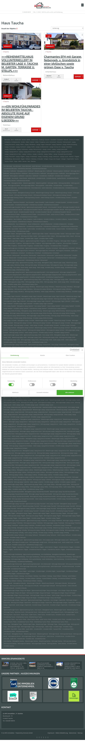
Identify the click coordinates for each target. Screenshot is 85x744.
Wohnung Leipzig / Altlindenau (32, 291)
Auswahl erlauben (42, 392)
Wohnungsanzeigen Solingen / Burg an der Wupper (16, 595)
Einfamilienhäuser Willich (22, 631)
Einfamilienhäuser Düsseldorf (51, 205)
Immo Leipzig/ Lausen (48, 540)
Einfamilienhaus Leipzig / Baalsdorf (38, 308)
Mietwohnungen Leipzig (59, 262)
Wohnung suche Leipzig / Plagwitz (34, 516)
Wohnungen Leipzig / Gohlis (35, 337)
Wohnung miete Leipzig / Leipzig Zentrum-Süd (48, 453)
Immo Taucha (38, 610)
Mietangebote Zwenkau (18, 641)
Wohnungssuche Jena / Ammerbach (26, 250)
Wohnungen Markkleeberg (32, 557)
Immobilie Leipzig (49, 267)
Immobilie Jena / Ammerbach (17, 253)
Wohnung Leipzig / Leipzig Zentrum (49, 424)
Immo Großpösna (8, 219)
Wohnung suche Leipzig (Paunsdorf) (13, 274)
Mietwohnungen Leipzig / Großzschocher (22, 347)
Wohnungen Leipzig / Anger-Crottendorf (20, 299)
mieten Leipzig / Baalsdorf (67, 306)
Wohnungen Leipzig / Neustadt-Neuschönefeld (40, 494)
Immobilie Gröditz (40, 229)
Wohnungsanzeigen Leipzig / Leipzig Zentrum (28, 424)
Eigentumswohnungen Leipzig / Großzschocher (15, 344)
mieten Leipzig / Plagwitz (24, 518)
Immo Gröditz (7, 229)
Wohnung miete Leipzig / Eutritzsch (18, 330)
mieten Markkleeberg (59, 559)
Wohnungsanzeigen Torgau (28, 626)
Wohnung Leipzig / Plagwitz (10, 518)
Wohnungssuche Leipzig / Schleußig (55, 530)
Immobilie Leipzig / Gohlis (10, 342)
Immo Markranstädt (46, 564)
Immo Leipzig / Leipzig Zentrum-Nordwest (14, 438)
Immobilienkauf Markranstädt (18, 569)
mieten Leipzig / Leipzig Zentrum (67, 424)
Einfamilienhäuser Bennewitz (39, 168)
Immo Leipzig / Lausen (9, 400)
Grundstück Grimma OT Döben (28, 214)
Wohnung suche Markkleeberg (64, 557)
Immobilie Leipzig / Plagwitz (38, 518)
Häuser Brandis (23, 178)
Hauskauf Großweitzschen (19, 226)
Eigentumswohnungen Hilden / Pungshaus (14, 241)
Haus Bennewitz (17, 166)
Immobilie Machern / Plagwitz (66, 547)
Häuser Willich (21, 629)
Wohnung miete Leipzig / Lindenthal (23, 479)
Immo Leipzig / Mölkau (49, 484)
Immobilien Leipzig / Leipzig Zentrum (26, 426)
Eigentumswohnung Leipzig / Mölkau (33, 484)
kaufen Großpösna (38, 219)
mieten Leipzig (40, 267)
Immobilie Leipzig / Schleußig (45, 532)
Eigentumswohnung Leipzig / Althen (33, 279)
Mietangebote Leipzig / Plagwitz (24, 513)
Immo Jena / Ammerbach (52, 248)
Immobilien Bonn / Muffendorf (62, 176)
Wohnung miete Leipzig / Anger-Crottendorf (42, 299)
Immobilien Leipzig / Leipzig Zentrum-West (64, 467)
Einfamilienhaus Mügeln (10, 573)
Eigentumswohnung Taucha (27, 610)
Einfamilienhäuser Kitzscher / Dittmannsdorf (37, 260)
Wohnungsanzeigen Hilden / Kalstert (65, 236)
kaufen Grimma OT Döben (57, 214)
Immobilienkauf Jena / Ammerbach (50, 253)
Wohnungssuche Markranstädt (11, 566)
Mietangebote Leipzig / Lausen (23, 400)
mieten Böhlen (49, 185)
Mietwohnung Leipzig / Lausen (57, 400)
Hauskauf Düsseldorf (9, 205)
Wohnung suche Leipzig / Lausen (29, 402)
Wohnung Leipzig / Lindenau (16, 475)
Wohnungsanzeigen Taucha (71, 612)
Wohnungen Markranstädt (58, 564)
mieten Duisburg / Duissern (48, 197)
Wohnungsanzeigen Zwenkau (39, 643)
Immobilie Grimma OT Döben (72, 214)
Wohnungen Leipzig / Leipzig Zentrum (18, 422)
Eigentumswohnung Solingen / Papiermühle (39, 600)
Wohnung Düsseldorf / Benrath (73, 209)
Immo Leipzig (37, 262)
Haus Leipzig (16, 267)
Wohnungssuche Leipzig (57, 265)
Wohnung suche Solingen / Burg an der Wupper (38, 593)
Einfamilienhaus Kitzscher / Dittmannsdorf (14, 260)
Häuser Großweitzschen (34, 224)
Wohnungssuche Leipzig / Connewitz (61, 323)
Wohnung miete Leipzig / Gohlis (50, 337)
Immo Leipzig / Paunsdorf (52, 503)
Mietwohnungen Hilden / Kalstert (40, 233)
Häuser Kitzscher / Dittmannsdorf (45, 255)
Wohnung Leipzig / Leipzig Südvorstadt (53, 414)
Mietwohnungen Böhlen (29, 183)
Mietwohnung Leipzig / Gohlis (19, 337)
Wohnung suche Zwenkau (10, 643)
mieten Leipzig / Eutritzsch (31, 332)
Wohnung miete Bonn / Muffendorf (19, 173)
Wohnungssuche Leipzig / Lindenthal (61, 479)
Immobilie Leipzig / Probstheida (27, 525)
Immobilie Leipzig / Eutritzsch (46, 332)
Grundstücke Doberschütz (10, 188)
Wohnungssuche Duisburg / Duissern (62, 195)
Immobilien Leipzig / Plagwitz (53, 518)
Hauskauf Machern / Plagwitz (21, 549)
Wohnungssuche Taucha (57, 612)
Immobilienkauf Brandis (73, 178)
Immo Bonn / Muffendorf (10, 171)
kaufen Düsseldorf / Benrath (11, 212)
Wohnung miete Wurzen (66, 634)
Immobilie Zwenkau (72, 643)
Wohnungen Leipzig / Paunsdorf (48, 506)
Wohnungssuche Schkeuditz (32, 585)
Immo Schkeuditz (8, 583)
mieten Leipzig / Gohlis (71, 340)
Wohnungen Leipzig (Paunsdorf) (68, 272)
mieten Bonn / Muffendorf (31, 176)
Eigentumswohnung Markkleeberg (31, 554)
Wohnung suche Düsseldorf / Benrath (13, 209)
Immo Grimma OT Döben (43, 214)
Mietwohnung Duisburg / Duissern (63, 193)
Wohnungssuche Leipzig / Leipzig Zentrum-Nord (27, 434)
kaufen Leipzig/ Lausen (67, 542)
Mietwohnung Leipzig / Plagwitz (58, 513)
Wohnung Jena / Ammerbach (63, 250)
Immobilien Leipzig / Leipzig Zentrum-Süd (54, 458)
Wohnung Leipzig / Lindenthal (21, 482)
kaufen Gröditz (31, 229)
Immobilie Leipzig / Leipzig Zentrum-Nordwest (67, 446)
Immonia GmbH (28, 733)
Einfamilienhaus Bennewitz (24, 168)
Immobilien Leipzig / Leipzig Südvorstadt (41, 417)
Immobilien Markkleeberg (10, 561)
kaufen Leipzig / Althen (63, 282)
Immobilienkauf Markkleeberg (24, 561)
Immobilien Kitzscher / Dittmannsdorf (26, 258)
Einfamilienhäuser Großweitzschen (69, 226)
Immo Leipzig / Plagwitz (9, 513)
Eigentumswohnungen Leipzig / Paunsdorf (14, 503)
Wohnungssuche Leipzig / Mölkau (20, 487)
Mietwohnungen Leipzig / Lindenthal (44, 477)
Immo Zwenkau (7, 641)
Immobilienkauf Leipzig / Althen (30, 284)
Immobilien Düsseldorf (72, 202)
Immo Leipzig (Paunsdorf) (52, 272)
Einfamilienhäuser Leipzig (22, 270)
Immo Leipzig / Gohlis (47, 335)
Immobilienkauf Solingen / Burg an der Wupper (49, 598)
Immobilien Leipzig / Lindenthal (68, 482)
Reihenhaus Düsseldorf (19, 202)
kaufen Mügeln (31, 571)
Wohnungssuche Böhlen (14, 185)
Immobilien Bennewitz (58, 166)
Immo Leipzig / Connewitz (10, 320)
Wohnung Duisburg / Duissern (32, 197)
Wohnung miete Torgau (64, 624)
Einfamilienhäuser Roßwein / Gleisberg (32, 581)
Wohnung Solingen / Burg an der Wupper (40, 595)
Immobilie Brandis (40, 178)
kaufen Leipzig (32, 267)
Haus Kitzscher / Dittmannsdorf (28, 255)
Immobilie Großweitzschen (60, 224)
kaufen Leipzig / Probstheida (11, 525)
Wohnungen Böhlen (53, 183)
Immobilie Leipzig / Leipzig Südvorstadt (20, 417)
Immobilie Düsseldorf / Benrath (26, 212)
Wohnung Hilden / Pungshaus (70, 243)
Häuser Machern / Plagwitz (37, 547)
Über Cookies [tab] (70, 355)
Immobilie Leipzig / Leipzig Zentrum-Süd (33, 458)
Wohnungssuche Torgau (14, 626)
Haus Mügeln (15, 571)
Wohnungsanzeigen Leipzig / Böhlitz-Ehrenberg (38, 315)
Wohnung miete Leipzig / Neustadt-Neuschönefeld (65, 494)
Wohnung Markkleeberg (35, 559)
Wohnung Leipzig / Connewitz (21, 325)
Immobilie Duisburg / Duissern (63, 197)
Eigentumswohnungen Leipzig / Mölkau (13, 484)
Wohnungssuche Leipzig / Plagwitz (52, 516)
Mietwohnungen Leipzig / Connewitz (44, 320)
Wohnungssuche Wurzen (14, 636)
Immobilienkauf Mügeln (72, 571)
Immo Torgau (7, 624)
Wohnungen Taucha (9, 612)
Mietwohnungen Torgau (29, 624)
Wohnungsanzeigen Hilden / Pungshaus (52, 243)
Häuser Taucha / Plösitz (33, 619)
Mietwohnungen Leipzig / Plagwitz (41, 513)
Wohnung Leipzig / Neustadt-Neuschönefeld (23, 499)
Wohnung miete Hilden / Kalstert (12, 236)
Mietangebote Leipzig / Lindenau (25, 470)
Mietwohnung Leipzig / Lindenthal (63, 477)
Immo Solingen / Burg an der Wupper (67, 590)
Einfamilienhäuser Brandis (23, 180)
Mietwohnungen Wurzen (30, 634)
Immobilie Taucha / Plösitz (58, 619)
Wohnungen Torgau (52, 624)
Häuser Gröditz (23, 229)
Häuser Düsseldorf (39, 202)
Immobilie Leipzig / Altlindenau (63, 291)
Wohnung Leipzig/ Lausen (54, 542)
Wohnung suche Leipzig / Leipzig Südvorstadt (60, 412)
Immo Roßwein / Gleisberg (31, 576)
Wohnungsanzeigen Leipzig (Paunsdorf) (51, 274)
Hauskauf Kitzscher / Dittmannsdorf (46, 258)
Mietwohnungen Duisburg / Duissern (45, 193)
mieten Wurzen (50, 636)
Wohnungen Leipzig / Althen (61, 279)
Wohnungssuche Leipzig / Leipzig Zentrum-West (27, 465)
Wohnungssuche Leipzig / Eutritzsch (56, 330)
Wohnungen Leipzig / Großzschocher (63, 347)
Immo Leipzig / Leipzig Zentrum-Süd (13, 450)
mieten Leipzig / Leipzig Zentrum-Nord (21, 436)
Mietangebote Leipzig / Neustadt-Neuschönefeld (37, 491)
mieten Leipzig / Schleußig (30, 532)
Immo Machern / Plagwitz (10, 547)
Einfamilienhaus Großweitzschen (51, 226)
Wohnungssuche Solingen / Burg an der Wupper (63, 593)
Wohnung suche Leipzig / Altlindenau (43, 289)
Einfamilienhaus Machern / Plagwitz (56, 549)
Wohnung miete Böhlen (64, 183)
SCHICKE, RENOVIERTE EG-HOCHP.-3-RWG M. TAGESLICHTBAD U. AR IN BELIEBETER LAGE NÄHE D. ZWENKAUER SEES (72, 666)
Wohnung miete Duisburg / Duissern (23, 195)
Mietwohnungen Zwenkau (31, 641)
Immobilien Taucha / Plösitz (73, 619)
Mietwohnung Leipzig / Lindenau (61, 470)
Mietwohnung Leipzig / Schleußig (61, 528)
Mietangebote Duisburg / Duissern (26, 193)
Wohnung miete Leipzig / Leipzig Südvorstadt (36, 412)
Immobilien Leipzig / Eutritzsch (61, 332)
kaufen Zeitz (13, 639)
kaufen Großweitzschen (47, 224)
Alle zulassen (69, 392)
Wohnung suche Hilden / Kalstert (29, 236)
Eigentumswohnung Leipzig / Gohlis (32, 335)
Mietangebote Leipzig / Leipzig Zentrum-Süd (34, 450)
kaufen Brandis (31, 178)
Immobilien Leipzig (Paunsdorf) (37, 277)
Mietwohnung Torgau (41, 624)
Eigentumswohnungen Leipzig (11, 262)
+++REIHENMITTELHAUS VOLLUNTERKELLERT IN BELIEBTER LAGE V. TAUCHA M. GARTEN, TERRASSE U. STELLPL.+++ (19, 63)
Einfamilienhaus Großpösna (25, 221)
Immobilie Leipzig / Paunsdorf (31, 511)
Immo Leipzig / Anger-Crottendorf (12, 296)
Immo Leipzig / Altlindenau (10, 287)
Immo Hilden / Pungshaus (53, 241)
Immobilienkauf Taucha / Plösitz (25, 622)
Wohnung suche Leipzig (44, 265)
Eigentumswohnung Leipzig (26, 262)
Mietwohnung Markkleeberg (18, 557)
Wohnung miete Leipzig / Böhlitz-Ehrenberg (41, 313)
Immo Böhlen (7, 183)
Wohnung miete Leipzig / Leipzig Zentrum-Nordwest (68, 441)
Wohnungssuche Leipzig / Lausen (46, 402)
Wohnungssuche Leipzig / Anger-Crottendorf (15, 301)
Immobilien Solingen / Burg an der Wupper (26, 598)
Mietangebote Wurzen (17, 634)
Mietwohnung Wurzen (42, 634)
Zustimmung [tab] (14, 355)
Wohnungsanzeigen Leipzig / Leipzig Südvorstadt (31, 414)
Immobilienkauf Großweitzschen (34, 226)
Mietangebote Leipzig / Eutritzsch (25, 328)
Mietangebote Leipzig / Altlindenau (26, 287)
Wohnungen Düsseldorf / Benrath (71, 207)
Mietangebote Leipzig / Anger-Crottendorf (31, 296)
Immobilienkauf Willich (68, 629)
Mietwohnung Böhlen (41, 183)
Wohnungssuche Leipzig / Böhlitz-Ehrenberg (15, 315)
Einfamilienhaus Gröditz (10, 231)
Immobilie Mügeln (40, 571)
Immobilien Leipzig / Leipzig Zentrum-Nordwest (15, 448)
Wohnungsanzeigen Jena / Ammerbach (45, 250)
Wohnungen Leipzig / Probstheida (71, 520)
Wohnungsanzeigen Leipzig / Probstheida (54, 523)
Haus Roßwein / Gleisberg (45, 576)
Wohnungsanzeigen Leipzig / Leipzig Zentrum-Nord (53, 434)
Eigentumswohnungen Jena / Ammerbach (14, 248)
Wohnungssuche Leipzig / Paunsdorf (26, 508)
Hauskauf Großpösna (73, 219)
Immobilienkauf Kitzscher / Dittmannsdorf (65, 258)
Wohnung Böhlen (40, 185)
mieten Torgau (48, 626)
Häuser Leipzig (24, 267)
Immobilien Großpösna (61, 219)
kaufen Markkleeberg (47, 559)
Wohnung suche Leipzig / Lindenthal (42, 479)
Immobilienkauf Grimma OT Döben (28, 217)
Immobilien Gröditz (50, 229)
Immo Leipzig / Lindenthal (10, 477)
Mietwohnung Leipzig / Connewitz (62, 320)
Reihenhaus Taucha (19, 612)
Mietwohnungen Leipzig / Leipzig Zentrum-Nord (59, 429)
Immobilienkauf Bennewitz (10, 168)
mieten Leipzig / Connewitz (36, 325)
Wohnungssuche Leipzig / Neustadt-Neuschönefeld (43, 496)
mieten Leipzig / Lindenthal (36, 482)
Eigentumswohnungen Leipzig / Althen (13, 279)
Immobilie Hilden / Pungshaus (25, 246)
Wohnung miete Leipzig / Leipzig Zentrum (39, 422)
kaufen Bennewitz (36, 166)
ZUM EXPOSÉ (36, 80)
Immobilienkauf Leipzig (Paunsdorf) (54, 277)
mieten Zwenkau (62, 643)
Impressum (51, 733)
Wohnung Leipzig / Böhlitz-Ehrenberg (60, 315)
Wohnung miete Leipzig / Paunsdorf (66, 506)
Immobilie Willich (38, 629)
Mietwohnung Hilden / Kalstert (57, 233)
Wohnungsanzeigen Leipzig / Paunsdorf (46, 508)
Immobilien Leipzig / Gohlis (24, 342)
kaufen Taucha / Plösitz (45, 619)
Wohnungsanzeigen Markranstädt (28, 566)
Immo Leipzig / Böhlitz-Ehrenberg (12, 311)
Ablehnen (15, 392)
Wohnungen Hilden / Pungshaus (68, 241)
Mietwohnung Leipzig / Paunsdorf (31, 506)
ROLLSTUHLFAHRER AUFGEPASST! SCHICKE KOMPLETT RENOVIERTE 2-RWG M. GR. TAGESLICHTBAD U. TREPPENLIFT (45, 667)
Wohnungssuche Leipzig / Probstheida (33, 523)
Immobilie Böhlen (58, 185)
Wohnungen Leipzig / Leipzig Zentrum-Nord (31, 431)
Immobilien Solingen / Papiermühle (58, 605)
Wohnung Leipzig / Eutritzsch (16, 332)
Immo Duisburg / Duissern (10, 193)
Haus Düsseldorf (30, 202)
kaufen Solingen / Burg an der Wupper (61, 595)
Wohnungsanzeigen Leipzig (70, 265)
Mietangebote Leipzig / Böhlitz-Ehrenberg (31, 311)
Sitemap (80, 733)
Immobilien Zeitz (30, 639)
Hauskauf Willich (57, 629)
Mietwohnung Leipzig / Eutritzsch (61, 328)
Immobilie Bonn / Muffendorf (46, 176)
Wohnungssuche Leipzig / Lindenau (55, 472)
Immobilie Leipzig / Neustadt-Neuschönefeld (68, 499)
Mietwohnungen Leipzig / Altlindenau (45, 287)
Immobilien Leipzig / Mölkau (19, 489)
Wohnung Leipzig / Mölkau (55, 487)
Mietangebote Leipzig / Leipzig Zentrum (30, 419)
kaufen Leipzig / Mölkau (69, 487)
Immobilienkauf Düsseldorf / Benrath (62, 212)
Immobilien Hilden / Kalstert (46, 238)
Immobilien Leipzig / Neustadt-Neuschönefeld (15, 501)
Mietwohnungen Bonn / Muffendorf (43, 171)
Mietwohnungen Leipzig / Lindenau (43, 470)
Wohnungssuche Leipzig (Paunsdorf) (32, 274)
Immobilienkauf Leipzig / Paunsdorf (65, 511)
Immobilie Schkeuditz (9, 588)
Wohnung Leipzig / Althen (50, 282)
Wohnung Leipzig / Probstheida (73, 523)
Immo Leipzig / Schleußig (10, 528)
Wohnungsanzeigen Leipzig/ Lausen (38, 542)
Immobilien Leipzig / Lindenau (60, 475)
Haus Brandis (15, 178)
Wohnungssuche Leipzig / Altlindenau (62, 289)
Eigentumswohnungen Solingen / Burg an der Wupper (17, 590)
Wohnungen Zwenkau (57, 641)
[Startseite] (42, 5)
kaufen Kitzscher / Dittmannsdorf (63, 255)
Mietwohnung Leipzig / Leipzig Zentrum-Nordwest (16, 441)
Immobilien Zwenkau (9, 646)
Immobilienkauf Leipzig (70, 267)
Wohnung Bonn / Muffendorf (17, 176)
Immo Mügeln (7, 571)
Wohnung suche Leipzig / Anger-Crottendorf (65, 299)
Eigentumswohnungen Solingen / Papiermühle (15, 600)
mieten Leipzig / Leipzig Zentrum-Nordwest (44, 446)
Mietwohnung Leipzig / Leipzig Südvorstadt (67, 409)
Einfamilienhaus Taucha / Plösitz (42, 622)
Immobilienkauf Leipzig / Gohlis (39, 342)
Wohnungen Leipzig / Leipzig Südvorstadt (14, 412)
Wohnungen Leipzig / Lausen (73, 400)
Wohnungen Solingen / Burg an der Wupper (15, 593)
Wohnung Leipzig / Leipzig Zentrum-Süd (71, 455)
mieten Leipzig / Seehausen (64, 535)
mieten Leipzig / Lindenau (30, 475)
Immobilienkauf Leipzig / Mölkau (35, 489)
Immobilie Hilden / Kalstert (31, 238)
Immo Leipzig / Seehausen (31, 535)
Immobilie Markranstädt (68, 566)
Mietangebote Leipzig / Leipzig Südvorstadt (21, 409)
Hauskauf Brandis (61, 178)
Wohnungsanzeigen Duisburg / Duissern (14, 197)
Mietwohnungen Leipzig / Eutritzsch (43, 328)
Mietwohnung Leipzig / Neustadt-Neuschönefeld (16, 494)
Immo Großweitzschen (9, 224)
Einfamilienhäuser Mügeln (23, 573)
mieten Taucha (41, 614)
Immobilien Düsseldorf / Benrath (43, 212)
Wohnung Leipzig (8, 267)
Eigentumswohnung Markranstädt (31, 564)
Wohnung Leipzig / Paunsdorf (64, 508)
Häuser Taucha (24, 614)
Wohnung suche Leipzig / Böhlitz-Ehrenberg (64, 313)
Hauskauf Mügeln (60, 571)
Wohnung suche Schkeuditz (17, 585)
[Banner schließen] (82, 350)
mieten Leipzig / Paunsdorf (16, 511)
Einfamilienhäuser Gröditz (23, 231)
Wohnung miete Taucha (31, 612)
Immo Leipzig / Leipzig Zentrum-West (13, 460)
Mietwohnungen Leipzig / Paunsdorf (13, 506)
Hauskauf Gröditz (60, 229)
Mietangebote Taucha (47, 610)
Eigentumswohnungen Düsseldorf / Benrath (15, 207)
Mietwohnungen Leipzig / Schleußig (43, 528)
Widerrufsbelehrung (62, 733)
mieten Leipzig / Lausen (18, 405)
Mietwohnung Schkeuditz (48, 583)
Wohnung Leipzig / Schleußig (16, 532)
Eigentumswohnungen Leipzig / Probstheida (15, 520)
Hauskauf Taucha (70, 614)
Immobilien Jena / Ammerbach (33, 253)
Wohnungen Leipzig (9, 265)
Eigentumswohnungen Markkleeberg (13, 554)
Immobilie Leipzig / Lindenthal (51, 482)
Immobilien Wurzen (70, 636)
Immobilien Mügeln (50, 571)
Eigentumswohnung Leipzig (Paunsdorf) (35, 272)
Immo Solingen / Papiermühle (58, 600)
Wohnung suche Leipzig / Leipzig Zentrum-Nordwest (17, 443)
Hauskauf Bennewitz (70, 166)
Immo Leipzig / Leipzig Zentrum (11, 419)
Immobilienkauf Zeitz (40, 639)
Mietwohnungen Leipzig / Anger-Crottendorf (54, 296)
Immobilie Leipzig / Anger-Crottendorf (23, 303)
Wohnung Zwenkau (52, 643)
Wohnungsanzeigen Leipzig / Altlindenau (14, 291)
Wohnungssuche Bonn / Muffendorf (56, 173)
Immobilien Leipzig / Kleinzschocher (21, 397)
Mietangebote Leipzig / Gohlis (61, 335)
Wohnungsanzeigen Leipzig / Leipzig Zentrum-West (53, 465)
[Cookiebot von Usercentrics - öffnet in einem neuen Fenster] (71, 350)
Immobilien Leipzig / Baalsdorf (21, 308)
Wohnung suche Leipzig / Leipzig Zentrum (60, 422)
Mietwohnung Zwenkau (45, 641)
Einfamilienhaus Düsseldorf (36, 205)
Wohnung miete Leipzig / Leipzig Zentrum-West (54, 463)
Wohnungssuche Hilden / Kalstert (46, 236)
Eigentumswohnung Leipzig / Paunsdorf (36, 503)
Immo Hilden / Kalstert (9, 233)
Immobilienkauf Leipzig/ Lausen (34, 544)
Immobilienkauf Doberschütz (11, 190)
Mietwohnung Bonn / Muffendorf (61, 171)
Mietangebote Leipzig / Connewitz (25, 320)
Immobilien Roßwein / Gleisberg (33, 578)
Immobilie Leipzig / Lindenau (45, 475)
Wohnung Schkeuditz (61, 585)
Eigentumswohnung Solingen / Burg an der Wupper (44, 590)
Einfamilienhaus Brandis (10, 180)
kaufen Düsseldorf (49, 202)
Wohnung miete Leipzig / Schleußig (18, 530)
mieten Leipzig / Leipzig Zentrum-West (21, 467)
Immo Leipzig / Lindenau (10, 470)
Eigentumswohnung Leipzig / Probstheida (37, 520)
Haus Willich (14, 629)
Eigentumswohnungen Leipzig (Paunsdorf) (14, 272)
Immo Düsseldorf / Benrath (55, 207)
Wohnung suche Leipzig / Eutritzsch (37, 330)
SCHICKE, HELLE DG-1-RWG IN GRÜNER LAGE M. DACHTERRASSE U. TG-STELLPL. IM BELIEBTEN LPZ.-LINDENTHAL (18, 666)
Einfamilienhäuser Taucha (35, 617)
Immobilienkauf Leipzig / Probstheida (62, 525)
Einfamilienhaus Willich (9, 631)
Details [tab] (42, 355)
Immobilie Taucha (50, 614)
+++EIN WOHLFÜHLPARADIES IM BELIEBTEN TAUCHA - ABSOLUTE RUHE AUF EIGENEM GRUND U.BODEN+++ (20, 113)
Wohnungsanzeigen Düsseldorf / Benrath (53, 209)
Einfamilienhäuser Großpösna (40, 221)
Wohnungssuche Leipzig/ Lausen (20, 542)
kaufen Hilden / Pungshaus (10, 246)
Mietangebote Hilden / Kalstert (23, 233)
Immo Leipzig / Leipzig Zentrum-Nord (13, 429)
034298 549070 (27, 12)
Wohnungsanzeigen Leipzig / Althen (34, 282)
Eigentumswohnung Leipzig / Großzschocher (39, 344)
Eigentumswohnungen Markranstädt (13, 564)
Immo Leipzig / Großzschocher (59, 344)
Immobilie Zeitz (21, 639)
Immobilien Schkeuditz (21, 588)
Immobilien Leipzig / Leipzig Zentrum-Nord (64, 436)
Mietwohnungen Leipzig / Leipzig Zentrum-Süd (57, 450)
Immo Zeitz (6, 639)
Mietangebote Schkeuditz (19, 583)
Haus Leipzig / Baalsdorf (40, 306)
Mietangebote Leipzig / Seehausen (47, 535)
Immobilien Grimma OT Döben (11, 217)
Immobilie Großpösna (49, 219)
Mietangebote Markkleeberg (59, 554)
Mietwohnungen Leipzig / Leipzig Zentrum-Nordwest (64, 438)
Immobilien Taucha (60, 614)
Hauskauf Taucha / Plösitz (10, 622)
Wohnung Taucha (8, 614)
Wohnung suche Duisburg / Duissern (43, 195)
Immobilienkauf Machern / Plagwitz (38, 549)
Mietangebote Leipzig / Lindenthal (26, 477)
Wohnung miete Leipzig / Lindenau (17, 472)
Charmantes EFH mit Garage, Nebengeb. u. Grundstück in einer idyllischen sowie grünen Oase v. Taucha (63, 62)
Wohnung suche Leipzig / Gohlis (67, 337)
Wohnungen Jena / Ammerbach (67, 248)
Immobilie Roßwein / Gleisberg (16, 578)
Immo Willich (7, 629)
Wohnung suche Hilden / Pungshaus (13, 243)
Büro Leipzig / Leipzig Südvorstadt (12, 407)
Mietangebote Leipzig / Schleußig (25, 528)
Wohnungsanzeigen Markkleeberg (19, 559)
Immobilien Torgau (67, 626)
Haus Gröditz (15, 229)
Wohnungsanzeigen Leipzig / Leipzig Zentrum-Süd (47, 455)
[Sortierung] (67, 28)
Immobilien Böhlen (68, 185)
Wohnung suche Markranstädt (73, 564)
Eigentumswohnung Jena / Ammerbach (35, 248)
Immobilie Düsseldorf (60, 202)
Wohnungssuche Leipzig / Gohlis (12, 340)
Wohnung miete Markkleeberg (47, 557)
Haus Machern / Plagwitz (23, 547)
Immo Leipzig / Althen (48, 279)
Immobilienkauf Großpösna (10, 221)
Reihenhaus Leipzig (19, 265)
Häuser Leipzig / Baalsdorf (53, 306)
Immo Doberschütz (36, 188)
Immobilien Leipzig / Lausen (46, 405)
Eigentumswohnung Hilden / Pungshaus (36, 241)
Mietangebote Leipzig (47, 262)
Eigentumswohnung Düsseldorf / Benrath (37, 207)
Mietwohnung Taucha (72, 610)
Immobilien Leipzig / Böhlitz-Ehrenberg (42, 318)
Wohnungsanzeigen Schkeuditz (47, 585)
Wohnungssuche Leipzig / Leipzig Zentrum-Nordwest (44, 443)
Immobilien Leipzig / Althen (14, 284)
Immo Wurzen (7, 634)
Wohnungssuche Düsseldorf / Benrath (33, 209)
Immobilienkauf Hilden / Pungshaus (59, 246)
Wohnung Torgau (40, 626)
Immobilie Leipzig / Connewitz (51, 325)
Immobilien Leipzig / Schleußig (61, 532)
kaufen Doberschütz (47, 188)
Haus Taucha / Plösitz (21, 619)
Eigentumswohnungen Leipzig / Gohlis (13, 335)
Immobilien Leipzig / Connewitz (67, 325)
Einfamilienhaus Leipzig (9, 270)
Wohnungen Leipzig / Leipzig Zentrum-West (30, 463)
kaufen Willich (29, 629)
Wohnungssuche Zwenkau (24, 643)
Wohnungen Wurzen (54, 634)
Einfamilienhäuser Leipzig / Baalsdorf (57, 308)
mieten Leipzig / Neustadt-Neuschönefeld (45, 499)
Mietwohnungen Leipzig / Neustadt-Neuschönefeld (62, 491)
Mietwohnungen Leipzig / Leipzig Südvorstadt (44, 409)
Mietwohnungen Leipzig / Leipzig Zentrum (51, 419)
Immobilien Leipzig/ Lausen (19, 544)
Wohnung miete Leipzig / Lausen (12, 402)
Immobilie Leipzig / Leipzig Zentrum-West (42, 467)
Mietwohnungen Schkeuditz (34, 583)
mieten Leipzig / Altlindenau (48, 291)
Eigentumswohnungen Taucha (11, 610)
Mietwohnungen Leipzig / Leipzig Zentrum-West (59, 460)
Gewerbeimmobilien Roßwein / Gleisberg (14, 576)
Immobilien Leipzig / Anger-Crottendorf (43, 303)
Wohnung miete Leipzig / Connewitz (23, 323)
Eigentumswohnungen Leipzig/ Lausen (13, 540)
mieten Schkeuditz (72, 585)
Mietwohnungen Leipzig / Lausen (40, 400)
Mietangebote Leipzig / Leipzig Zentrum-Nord (34, 429)
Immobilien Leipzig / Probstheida (43, 525)
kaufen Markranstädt (56, 566)
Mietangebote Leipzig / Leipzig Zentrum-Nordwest (38, 438)
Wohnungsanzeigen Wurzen (29, 636)
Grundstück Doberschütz (24, 188)
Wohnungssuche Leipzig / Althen (16, 282)
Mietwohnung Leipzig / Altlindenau (64, 287)
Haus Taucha (16, 614)
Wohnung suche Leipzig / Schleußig (36, 530)
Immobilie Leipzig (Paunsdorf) (21, 277)
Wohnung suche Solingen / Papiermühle (21, 602)
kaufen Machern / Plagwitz (51, 547)
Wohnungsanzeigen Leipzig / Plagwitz (71, 516)
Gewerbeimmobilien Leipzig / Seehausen (14, 535)
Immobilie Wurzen (59, 636)
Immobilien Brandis (51, 178)
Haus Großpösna (17, 219)
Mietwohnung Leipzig (71, 262)
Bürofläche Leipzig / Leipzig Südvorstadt (31, 407)
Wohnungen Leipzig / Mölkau (63, 484)
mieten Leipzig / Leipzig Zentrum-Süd (13, 458)
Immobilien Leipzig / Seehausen (18, 537)
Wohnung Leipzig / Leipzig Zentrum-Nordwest (20, 446)
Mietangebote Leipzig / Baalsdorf (25, 306)
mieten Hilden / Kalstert (18, 238)
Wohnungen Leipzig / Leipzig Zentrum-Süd (25, 453)
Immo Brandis (7, 178)
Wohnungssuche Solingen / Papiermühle (42, 602)
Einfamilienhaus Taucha (22, 617)
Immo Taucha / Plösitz (9, 619)
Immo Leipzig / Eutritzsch (10, 328)
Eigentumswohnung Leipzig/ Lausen (33, 540)
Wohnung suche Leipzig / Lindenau (36, 472)
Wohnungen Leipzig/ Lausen (62, 540)
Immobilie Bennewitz (47, 166)
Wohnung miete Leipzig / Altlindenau (23, 289)
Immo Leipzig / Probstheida (55, 520)
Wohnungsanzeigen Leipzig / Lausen (65, 402)
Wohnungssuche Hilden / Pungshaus (32, 243)
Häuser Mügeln (23, 571)
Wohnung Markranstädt (44, 566)
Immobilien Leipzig (59, 267)
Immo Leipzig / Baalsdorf (10, 306)
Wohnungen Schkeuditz (61, 583)
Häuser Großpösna (28, 219)
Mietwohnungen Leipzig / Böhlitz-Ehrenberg (54, 311)
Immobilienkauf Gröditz (72, 229)
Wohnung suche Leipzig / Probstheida (13, 523)
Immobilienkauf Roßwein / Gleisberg (67, 578)
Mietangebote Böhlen (16, 183)
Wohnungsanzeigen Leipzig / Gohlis (29, 340)
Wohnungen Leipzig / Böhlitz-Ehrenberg (20, 313)
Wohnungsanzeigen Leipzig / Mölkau (39, 487)
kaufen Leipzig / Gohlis (58, 340)
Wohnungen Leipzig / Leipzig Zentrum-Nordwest (42, 441)
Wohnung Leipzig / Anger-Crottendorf (61, 301)
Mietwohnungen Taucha (60, 610)
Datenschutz (72, 733)
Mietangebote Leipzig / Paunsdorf (68, 503)
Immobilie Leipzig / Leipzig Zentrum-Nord (42, 436)
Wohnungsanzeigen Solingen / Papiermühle (64, 602)
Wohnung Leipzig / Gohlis (45, 340)
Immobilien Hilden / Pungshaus (42, 246)
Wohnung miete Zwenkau (69, 641)
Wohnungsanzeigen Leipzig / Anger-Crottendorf (39, 301)
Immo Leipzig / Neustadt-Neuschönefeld (14, 491)
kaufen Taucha (33, 614)
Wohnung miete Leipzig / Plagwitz (16, 516)
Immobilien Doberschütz (71, 188)
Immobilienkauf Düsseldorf (22, 205)
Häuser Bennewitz (26, 166)
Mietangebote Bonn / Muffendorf (25, 171)
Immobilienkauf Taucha (9, 617)
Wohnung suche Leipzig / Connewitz (42, 323)
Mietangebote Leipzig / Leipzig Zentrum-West (34, 460)
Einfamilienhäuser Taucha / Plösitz (59, 622)
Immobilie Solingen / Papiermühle (40, 605)
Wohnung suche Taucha (44, 612)
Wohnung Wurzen (41, 636)
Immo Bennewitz (8, 166)
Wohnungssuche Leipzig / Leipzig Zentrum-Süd (22, 455)
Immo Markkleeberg (46, 554)
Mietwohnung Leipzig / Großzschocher (43, 347)
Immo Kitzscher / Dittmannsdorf (12, 255)
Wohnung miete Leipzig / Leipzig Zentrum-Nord (54, 431)
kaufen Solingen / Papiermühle (23, 605)
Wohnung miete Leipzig (31, 265)
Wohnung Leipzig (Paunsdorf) (69, 274)
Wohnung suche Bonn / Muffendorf (37, 173)
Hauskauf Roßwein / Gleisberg (49, 578)
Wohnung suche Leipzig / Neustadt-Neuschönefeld (16, 496)
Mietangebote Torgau (16, 624)
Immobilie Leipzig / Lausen (31, 405)
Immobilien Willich (47, 629)
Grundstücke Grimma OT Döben (12, 214)
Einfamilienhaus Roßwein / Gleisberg (13, 581)
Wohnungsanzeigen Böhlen (28, 185)
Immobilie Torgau (57, 626)
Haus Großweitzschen (21, 224)
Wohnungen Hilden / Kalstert (72, 233)
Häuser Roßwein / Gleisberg (60, 576)
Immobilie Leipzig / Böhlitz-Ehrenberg (22, 318)
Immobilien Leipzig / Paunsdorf (47, 511)
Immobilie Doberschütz (58, 188)
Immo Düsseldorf (8, 202)
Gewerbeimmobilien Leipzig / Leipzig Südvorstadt (54, 407)
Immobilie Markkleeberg (71, 559)
